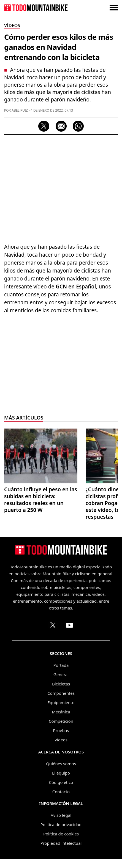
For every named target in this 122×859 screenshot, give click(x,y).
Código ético (61, 782)
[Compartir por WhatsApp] (78, 126)
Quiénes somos (61, 763)
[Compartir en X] (43, 126)
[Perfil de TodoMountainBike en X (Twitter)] (52, 625)
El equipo (61, 773)
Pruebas (61, 730)
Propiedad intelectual (61, 843)
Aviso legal (61, 815)
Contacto (61, 791)
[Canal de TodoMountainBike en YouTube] (69, 625)
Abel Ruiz (20, 110)
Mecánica (61, 712)
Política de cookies (61, 834)
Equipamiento (60, 702)
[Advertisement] (61, 187)
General (61, 674)
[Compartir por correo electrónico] (61, 126)
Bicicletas (61, 684)
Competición (61, 721)
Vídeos (61, 739)
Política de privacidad (61, 824)
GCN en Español (76, 286)
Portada (61, 665)
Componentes (61, 693)
